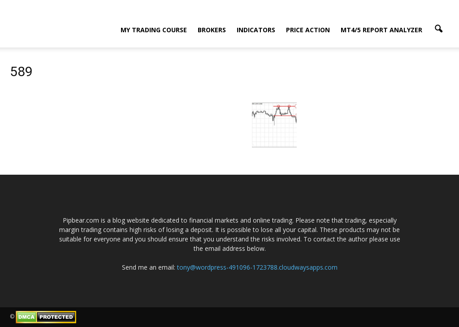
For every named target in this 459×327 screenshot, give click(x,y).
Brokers (212, 30)
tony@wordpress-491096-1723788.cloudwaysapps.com (257, 267)
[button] (438, 29)
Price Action (308, 30)
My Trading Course (154, 30)
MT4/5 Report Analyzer (381, 30)
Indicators (256, 30)
